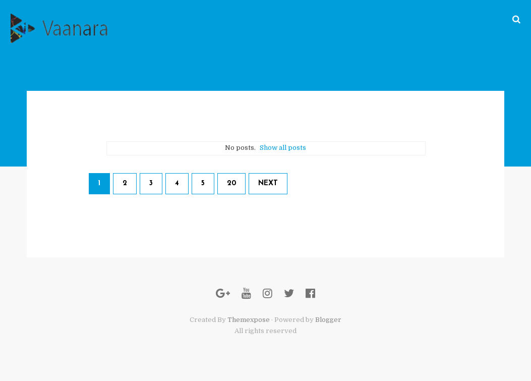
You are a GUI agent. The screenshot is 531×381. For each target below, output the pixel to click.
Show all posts (283, 147)
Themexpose (248, 319)
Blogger (328, 319)
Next (268, 183)
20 (231, 183)
